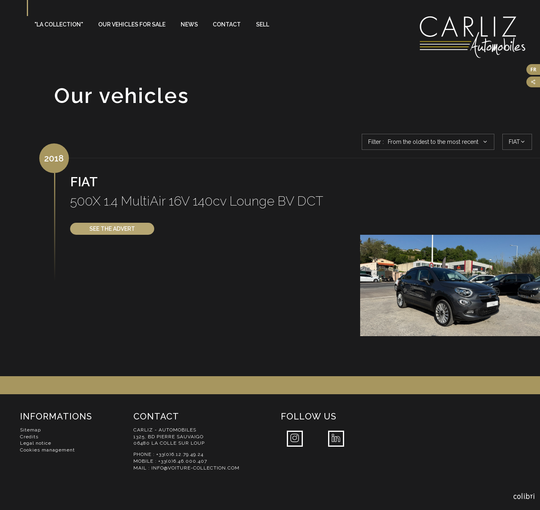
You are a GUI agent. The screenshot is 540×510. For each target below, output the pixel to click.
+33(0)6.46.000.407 (182, 461)
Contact (227, 24)
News (189, 24)
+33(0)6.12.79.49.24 (180, 454)
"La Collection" (58, 24)
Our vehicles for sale (131, 24)
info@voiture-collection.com (195, 468)
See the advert (112, 229)
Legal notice (35, 443)
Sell (262, 24)
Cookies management (47, 450)
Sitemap (30, 430)
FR (533, 69)
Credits (29, 436)
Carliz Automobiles (480, 37)
